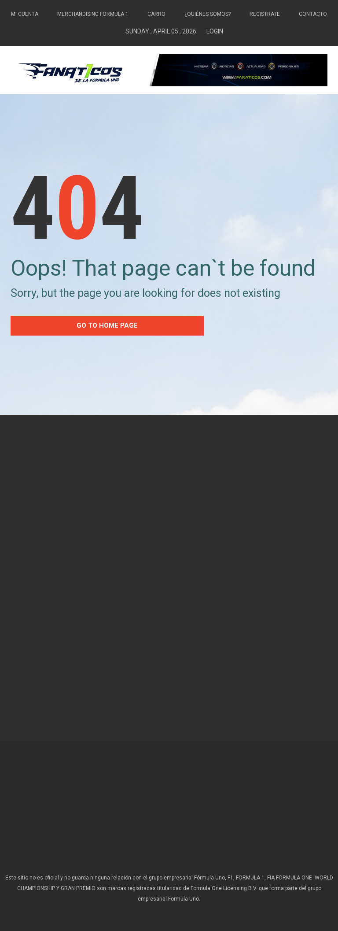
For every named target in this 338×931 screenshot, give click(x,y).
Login (214, 31)
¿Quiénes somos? (207, 14)
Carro (156, 14)
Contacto (313, 14)
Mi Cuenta (24, 14)
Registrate (265, 14)
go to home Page (107, 325)
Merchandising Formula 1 (93, 14)
